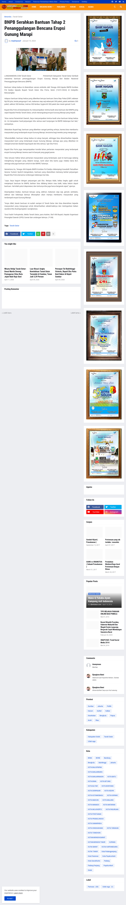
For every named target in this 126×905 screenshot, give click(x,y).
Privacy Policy (64, 2)
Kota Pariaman (93, 856)
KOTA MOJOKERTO (95, 809)
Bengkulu (103, 716)
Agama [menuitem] (90, 7)
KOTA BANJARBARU (95, 772)
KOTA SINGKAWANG (95, 828)
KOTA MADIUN (93, 800)
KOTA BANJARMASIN (95, 777)
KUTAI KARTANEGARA (109, 847)
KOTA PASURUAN (112, 809)
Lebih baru (7, 313)
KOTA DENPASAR (94, 791)
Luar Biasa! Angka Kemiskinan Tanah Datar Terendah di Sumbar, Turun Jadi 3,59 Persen (41, 273)
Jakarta (100, 706)
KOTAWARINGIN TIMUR (96, 842)
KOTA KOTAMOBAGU (95, 795)
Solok (90, 870)
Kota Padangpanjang (109, 851)
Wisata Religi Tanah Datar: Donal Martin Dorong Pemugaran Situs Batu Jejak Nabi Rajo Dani (15, 273)
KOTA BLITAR (93, 786)
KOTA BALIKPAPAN (95, 767)
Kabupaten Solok (94, 737)
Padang (106, 861)
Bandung (107, 758)
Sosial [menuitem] (82, 7)
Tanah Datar (18, 17)
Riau (97, 720)
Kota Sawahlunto (94, 861)
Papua (112, 716)
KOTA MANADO (93, 805)
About (11, 2)
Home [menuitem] (34, 7)
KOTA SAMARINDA (95, 823)
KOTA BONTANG (108, 786)
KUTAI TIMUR (93, 851)
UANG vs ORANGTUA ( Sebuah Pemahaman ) (94, 564)
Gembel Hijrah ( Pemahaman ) (92, 541)
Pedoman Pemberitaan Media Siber (45, 2)
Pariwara (93, 887)
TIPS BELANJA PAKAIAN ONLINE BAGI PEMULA (110, 612)
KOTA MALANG (108, 800)
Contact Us (19, 2)
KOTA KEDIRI (109, 791)
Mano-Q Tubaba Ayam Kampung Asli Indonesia (100, 599)
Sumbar (90, 706)
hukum (90, 711)
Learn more (18, 893)
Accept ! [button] (10, 898)
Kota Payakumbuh (108, 856)
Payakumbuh (108, 865)
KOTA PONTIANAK (94, 814)
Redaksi (28, 2)
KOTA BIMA (92, 781)
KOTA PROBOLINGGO (96, 819)
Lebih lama (75, 313)
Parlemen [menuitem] (61, 7)
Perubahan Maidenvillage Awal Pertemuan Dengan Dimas (112, 565)
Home (4, 2)
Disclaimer (75, 2)
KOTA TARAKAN (112, 828)
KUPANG (112, 842)
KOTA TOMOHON (94, 833)
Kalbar (107, 711)
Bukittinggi (102, 763)
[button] (115, 7)
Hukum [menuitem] (73, 7)
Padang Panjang (94, 865)
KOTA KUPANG (112, 795)
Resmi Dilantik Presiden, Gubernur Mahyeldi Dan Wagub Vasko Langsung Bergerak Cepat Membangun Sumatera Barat (111, 627)
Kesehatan (92, 716)
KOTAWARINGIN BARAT (96, 837)
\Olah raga (91, 741)
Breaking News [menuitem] (46, 7)
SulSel (99, 711)
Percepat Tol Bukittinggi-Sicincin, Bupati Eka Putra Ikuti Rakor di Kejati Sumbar (65, 273)
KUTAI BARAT (93, 847)
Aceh (90, 720)
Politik (109, 706)
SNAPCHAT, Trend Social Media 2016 (110, 641)
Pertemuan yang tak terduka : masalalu (112, 541)
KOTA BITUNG (105, 781)
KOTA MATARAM (109, 805)
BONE (98, 758)
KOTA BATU (111, 777)
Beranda (7, 17)
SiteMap (84, 2)
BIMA (90, 758)
